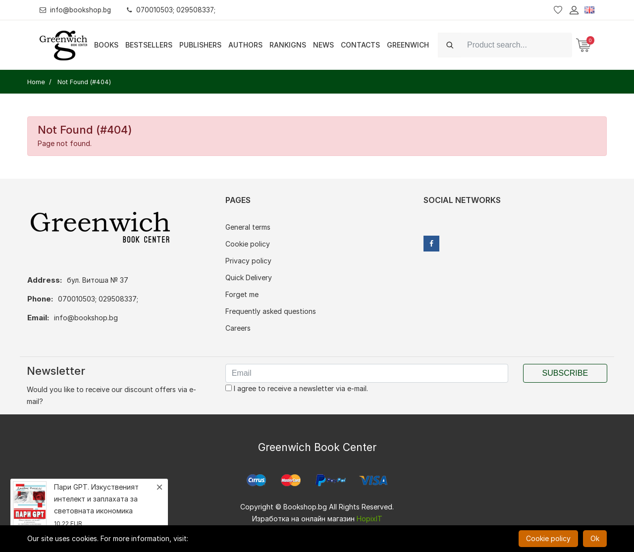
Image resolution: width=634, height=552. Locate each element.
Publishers (200, 45)
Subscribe (565, 373)
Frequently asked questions (270, 311)
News (323, 45)
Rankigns (287, 45)
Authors (245, 45)
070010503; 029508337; (175, 9)
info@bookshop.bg (77, 9)
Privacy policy (248, 260)
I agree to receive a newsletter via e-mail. (296, 388)
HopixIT (369, 518)
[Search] (516, 45)
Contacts (360, 45)
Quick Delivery (248, 277)
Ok (594, 538)
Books (106, 45)
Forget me (242, 294)
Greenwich (408, 45)
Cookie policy (247, 244)
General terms (247, 227)
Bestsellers (148, 45)
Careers (238, 328)
